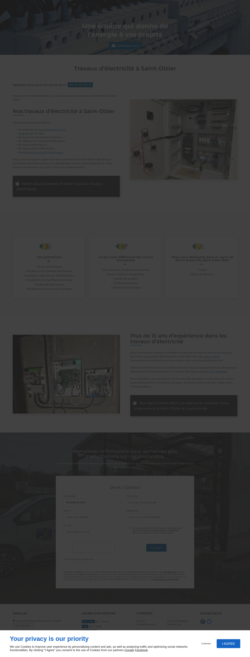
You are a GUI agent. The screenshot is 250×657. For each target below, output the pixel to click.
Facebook (141, 650)
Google (129, 650)
